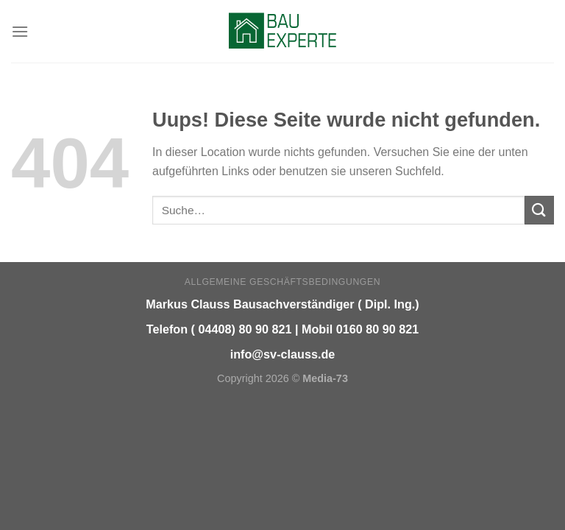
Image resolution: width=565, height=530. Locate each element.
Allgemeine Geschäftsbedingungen (282, 282)
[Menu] (20, 31)
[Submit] (539, 210)
